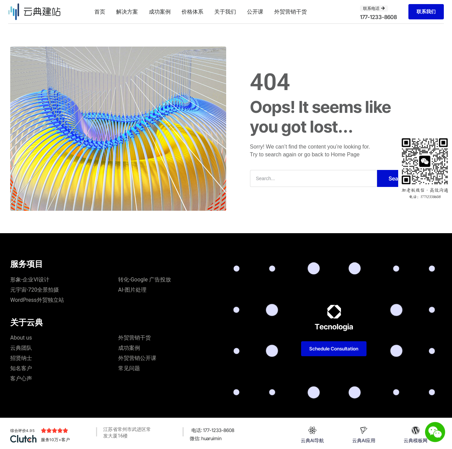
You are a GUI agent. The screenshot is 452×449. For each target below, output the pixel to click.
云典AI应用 (363, 440)
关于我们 (225, 11)
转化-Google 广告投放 (144, 279)
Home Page (345, 154)
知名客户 (21, 368)
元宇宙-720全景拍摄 (34, 290)
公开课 (255, 11)
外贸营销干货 (290, 11)
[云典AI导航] (312, 430)
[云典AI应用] (364, 430)
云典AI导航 (312, 440)
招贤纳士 (21, 358)
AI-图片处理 (132, 290)
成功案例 (160, 11)
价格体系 (192, 11)
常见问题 (129, 368)
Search (397, 178)
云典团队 (21, 348)
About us (21, 337)
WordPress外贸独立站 (37, 300)
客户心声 (21, 378)
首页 (99, 11)
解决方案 (127, 11)
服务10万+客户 (55, 439)
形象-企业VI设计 (29, 279)
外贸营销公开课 (137, 358)
